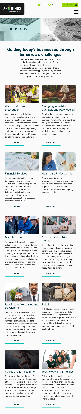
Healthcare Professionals (57, 173)
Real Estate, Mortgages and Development (21, 306)
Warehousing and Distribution (15, 108)
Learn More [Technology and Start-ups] (51, 405)
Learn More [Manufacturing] (14, 274)
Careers (42, 5)
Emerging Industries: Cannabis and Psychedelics (58, 108)
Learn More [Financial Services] (14, 207)
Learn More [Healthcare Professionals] (51, 207)
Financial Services (16, 173)
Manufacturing (14, 237)
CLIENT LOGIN (71, 5)
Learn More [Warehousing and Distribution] (14, 143)
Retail (45, 304)
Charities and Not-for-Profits (55, 239)
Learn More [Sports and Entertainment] (14, 405)
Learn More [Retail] (51, 341)
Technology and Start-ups (58, 371)
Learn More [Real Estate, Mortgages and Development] (14, 341)
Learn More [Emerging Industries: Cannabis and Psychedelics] (51, 143)
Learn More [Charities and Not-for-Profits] (51, 274)
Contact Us (53, 5)
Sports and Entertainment (21, 371)
